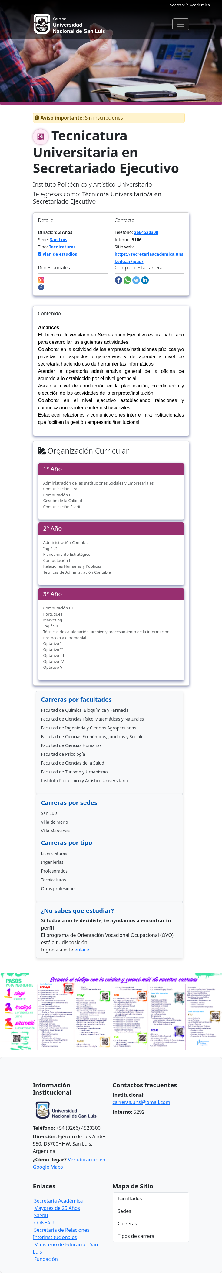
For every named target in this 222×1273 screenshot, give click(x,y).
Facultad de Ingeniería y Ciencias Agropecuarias (88, 728)
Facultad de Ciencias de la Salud (72, 763)
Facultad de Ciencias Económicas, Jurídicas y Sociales (93, 736)
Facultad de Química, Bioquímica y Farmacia (85, 710)
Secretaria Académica (58, 1200)
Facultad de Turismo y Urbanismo (74, 772)
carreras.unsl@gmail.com (141, 1102)
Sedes (124, 1211)
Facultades (130, 1198)
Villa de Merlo (54, 822)
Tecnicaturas (62, 247)
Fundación (46, 1259)
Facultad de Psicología (63, 754)
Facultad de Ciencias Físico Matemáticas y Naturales (92, 719)
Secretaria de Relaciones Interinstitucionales (61, 1234)
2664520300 (146, 232)
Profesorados (54, 871)
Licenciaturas (54, 853)
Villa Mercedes (55, 831)
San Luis (58, 239)
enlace (82, 949)
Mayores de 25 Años (57, 1208)
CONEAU (44, 1222)
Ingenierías (52, 862)
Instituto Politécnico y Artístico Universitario (84, 780)
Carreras (127, 1223)
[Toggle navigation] (180, 24)
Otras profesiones (59, 888)
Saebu (41, 1215)
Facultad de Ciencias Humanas (71, 745)
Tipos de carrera (136, 1236)
